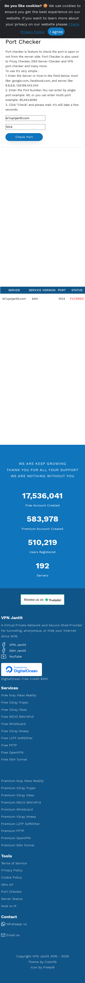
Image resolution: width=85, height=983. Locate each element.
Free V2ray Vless (14, 709)
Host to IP (9, 906)
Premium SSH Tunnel (17, 845)
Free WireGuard (13, 724)
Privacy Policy (11, 870)
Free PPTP (9, 745)
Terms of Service (14, 863)
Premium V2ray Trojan (18, 788)
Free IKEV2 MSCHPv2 (17, 716)
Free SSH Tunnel (14, 759)
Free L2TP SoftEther (17, 738)
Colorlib (51, 962)
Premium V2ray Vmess (18, 816)
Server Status (11, 899)
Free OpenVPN (12, 752)
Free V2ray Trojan (14, 702)
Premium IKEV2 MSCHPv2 (21, 802)
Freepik (49, 967)
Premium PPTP (12, 831)
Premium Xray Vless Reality (22, 781)
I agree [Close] (56, 31)
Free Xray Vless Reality (18, 695)
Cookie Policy (11, 877)
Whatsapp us (14, 924)
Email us (10, 935)
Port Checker (11, 891)
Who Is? (7, 884)
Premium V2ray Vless (17, 795)
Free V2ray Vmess (15, 731)
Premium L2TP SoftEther (20, 824)
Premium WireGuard (17, 809)
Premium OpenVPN (16, 838)
